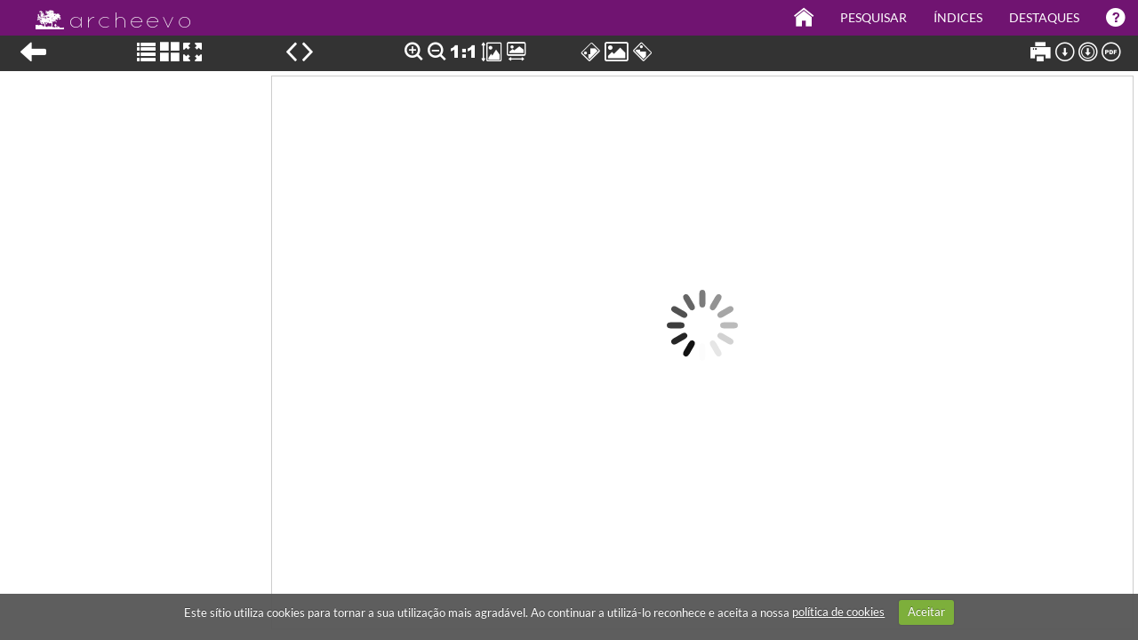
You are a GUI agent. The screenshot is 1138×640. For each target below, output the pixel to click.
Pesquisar (873, 17)
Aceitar (926, 611)
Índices (958, 17)
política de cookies (838, 611)
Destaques (1044, 17)
